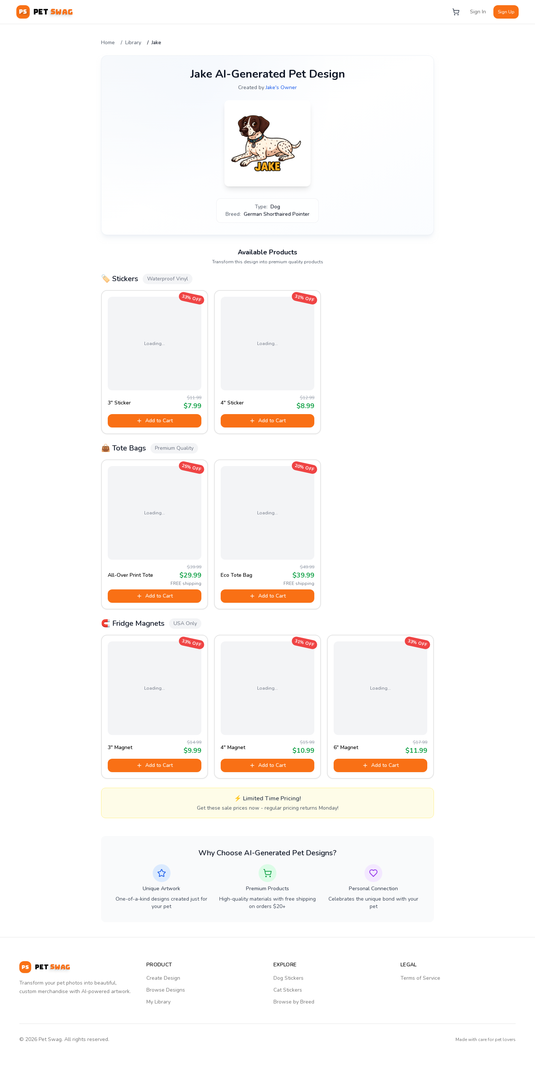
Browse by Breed (293, 1001)
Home (108, 42)
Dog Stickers (288, 978)
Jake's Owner (281, 87)
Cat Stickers (287, 989)
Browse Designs (165, 989)
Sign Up (506, 12)
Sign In (478, 11)
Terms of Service (420, 978)
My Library (158, 1001)
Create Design (163, 978)
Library (133, 42)
